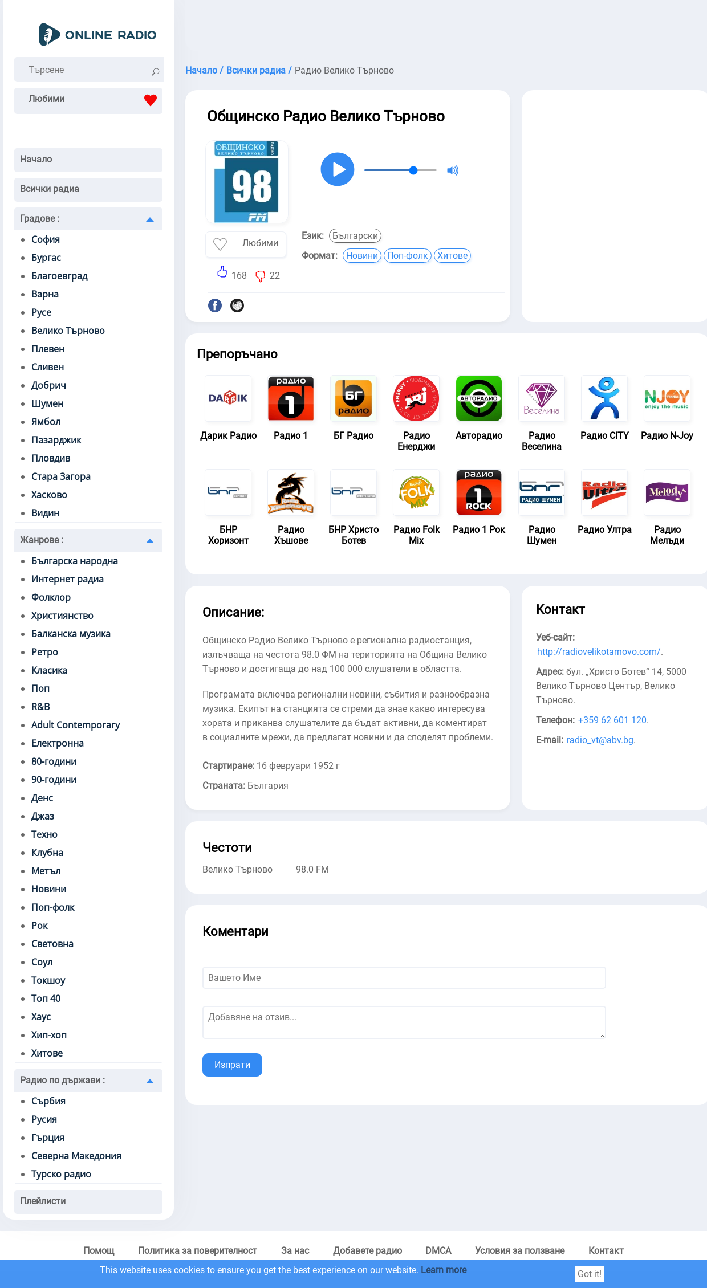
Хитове (47, 1053)
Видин (45, 513)
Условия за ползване (519, 1250)
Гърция (47, 1137)
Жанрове (41, 540)
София (45, 239)
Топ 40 (45, 998)
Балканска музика (71, 633)
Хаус (41, 1016)
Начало (36, 159)
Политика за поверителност (197, 1250)
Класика (49, 670)
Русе (41, 312)
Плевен (47, 349)
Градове (39, 218)
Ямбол (45, 421)
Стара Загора (61, 476)
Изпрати (232, 1064)
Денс (42, 798)
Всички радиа (49, 189)
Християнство (62, 615)
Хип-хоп (49, 1035)
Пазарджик (56, 440)
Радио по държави (62, 1080)
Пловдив (50, 458)
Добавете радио (367, 1250)
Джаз (42, 816)
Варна (45, 294)
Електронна (57, 743)
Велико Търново (68, 330)
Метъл (45, 871)
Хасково (49, 494)
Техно (44, 834)
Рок (39, 925)
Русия (44, 1119)
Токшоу (48, 980)
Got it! (590, 1274)
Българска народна (74, 561)
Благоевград (59, 276)
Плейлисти (43, 1201)
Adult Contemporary (75, 725)
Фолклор (51, 597)
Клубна (47, 852)
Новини (48, 889)
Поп (40, 688)
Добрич (48, 385)
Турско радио (61, 1174)
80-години (53, 761)
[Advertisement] (616, 175)
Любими (95, 100)
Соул (41, 962)
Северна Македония (76, 1156)
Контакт (606, 1250)
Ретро (44, 652)
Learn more (443, 1270)
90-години (53, 779)
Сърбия (48, 1101)
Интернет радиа (67, 579)
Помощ (98, 1250)
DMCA (438, 1250)
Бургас (46, 257)
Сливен (47, 367)
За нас (295, 1250)
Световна (52, 944)
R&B (40, 706)
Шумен (47, 403)
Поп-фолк (52, 907)
